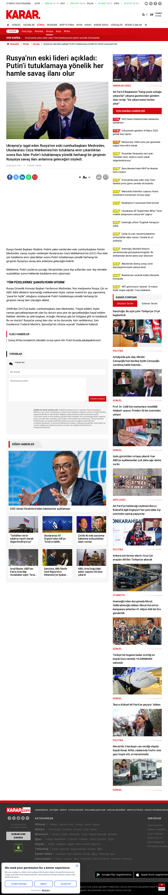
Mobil (55, 849)
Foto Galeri (43, 859)
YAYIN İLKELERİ (75, 809)
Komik (86, 854)
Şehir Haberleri (156, 842)
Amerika (39, 31)
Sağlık (70, 844)
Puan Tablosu (155, 833)
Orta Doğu (27, 31)
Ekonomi (52, 25)
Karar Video (101, 25)
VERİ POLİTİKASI (135, 809)
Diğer (111, 839)
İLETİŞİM (54, 809)
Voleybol (72, 839)
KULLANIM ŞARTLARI (95, 809)
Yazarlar (29, 25)
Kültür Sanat (83, 844)
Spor (79, 25)
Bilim (99, 849)
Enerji (84, 834)
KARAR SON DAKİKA (18, 835)
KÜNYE (63, 809)
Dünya (41, 25)
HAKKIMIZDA (41, 809)
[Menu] (145, 25)
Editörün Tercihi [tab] (149, 303)
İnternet (64, 849)
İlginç (94, 854)
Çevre (87, 824)
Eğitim (96, 824)
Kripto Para (67, 25)
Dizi (69, 854)
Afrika (67, 31)
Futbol (49, 839)
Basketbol (60, 839)
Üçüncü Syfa (66, 824)
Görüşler (117, 25)
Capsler (67, 858)
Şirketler (112, 834)
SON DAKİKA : (14, 37)
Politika (53, 824)
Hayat (88, 25)
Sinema (77, 854)
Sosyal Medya (78, 849)
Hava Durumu (155, 825)
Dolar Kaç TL (155, 838)
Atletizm (84, 839)
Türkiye (78, 824)
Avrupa (49, 31)
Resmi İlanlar (133, 25)
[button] (80, 177)
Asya (58, 31)
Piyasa (55, 834)
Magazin (61, 844)
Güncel (16, 25)
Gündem (61, 854)
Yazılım (92, 849)
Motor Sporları (98, 839)
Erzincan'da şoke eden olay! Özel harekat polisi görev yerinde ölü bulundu (62, 37)
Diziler (51, 844)
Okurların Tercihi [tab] (125, 303)
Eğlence (95, 844)
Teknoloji (41, 849)
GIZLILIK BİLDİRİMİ (116, 809)
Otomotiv (74, 834)
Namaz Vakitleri (157, 829)
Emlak (63, 834)
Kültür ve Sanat (100, 858)
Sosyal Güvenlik (97, 834)
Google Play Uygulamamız (116, 874)
